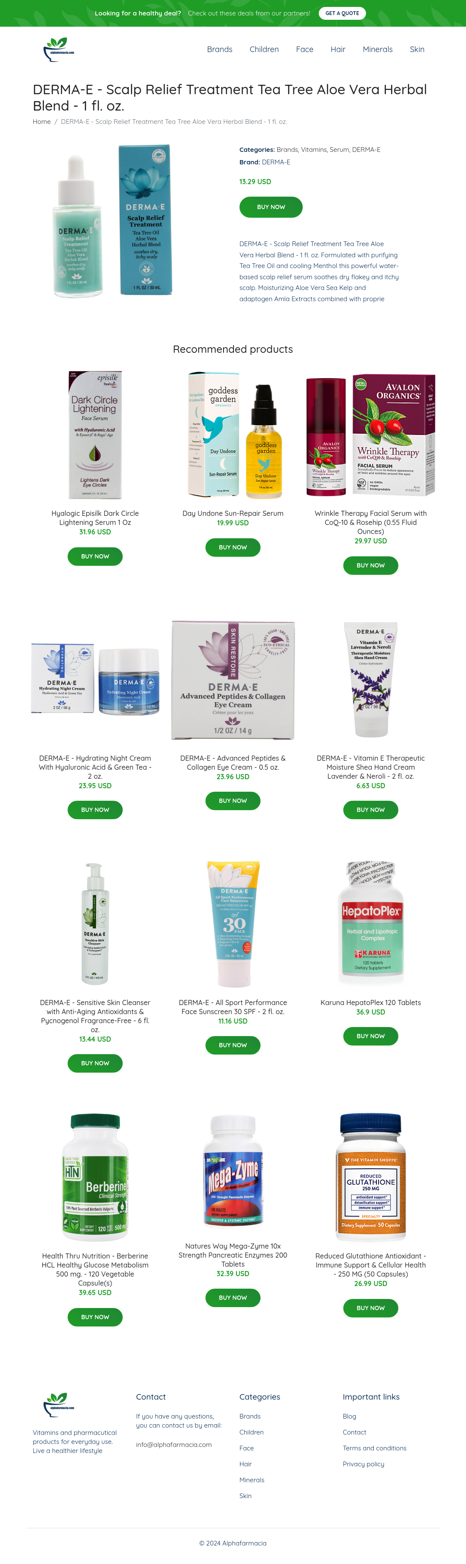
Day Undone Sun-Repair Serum (233, 519)
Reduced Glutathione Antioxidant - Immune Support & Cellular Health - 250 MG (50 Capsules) (370, 1271)
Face (305, 52)
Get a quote (342, 13)
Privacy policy (363, 1470)
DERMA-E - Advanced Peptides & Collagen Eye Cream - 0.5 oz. (233, 768)
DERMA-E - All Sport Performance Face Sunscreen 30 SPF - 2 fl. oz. (233, 1013)
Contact (355, 1438)
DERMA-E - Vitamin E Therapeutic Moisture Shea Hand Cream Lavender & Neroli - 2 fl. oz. (371, 773)
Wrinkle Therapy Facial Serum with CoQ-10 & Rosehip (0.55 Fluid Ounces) (371, 528)
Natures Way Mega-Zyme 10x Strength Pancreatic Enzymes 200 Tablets (233, 1261)
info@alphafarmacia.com (174, 1451)
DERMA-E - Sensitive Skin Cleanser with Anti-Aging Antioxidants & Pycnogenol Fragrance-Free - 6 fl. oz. (95, 1022)
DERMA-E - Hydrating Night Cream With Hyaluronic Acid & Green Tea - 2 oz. (95, 773)
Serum (339, 155)
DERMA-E (366, 155)
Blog (349, 1422)
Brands (220, 52)
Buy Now (271, 213)
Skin (417, 52)
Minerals (378, 52)
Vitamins (314, 155)
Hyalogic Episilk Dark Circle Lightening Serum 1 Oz (95, 524)
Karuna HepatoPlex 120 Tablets (370, 1008)
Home (42, 127)
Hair (338, 52)
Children (264, 52)
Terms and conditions (375, 1454)
